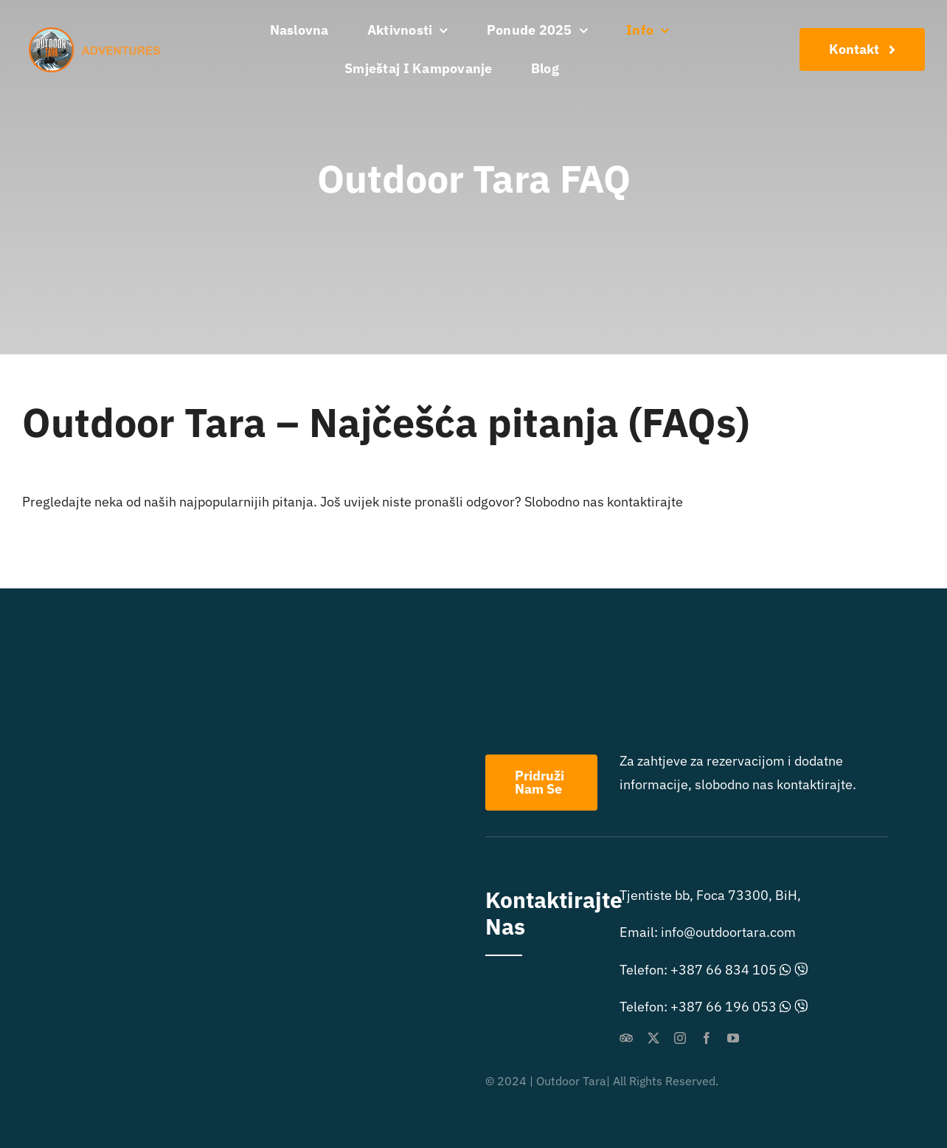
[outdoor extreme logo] (98, 33)
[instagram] (680, 1038)
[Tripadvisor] (626, 1038)
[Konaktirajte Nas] (862, 49)
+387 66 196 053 (723, 1006)
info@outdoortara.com (728, 932)
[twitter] (653, 1038)
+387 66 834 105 (723, 969)
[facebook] (706, 1038)
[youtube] (733, 1038)
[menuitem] (604, 68)
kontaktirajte (645, 501)
